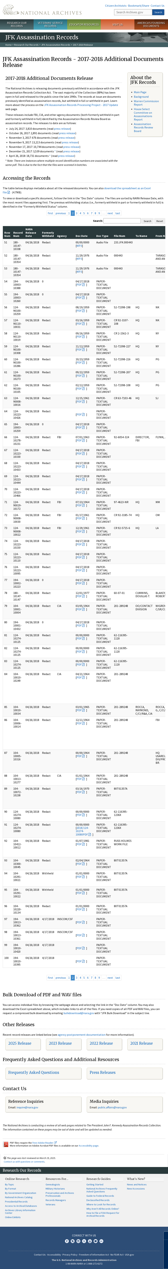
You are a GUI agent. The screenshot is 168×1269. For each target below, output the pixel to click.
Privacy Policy (70, 1254)
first (50, 213)
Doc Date (82, 236)
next (110, 213)
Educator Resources (84, 24)
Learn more (136, 1262)
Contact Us (157, 5)
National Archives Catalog (19, 1197)
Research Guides (98, 1179)
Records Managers (56, 1200)
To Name (141, 236)
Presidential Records (16, 1201)
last (117, 213)
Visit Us (117, 24)
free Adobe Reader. (44, 1142)
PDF (79, 284)
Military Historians (55, 1188)
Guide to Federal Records (100, 1195)
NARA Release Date (31, 232)
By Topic (9, 1184)
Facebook (67, 1241)
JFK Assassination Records (55, 44)
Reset (160, 221)
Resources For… (57, 1179)
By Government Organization (20, 1193)
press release (62, 128)
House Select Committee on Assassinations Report (143, 114)
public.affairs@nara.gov (112, 1107)
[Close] (164, 1235)
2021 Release (141, 1043)
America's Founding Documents (151, 24)
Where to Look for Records (101, 1204)
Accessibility (54, 1254)
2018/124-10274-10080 (82, 831)
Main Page (140, 92)
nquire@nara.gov (27, 1107)
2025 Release (19, 1043)
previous (61, 213)
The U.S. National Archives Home (42, 9)
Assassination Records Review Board (143, 127)
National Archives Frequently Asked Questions (101, 1190)
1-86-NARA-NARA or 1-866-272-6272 (84, 1263)
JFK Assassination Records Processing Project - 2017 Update (81, 105)
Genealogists (53, 1184)
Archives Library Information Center (20, 1212)
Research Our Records (17, 24)
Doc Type (102, 236)
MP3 (79, 246)
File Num (119, 236)
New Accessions (136, 1188)
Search (158, 12)
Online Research (17, 1179)
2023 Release (60, 1043)
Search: (98, 221)
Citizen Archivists (115, 5)
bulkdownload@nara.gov (78, 1013)
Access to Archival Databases (21, 1205)
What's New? (136, 1179)
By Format (10, 1188)
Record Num (18, 234)
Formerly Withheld (48, 234)
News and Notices (137, 1184)
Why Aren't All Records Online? (102, 1208)
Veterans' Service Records (50, 24)
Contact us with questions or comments (24, 1161)
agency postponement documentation (81, 1034)
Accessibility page (88, 1145)
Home (8, 44)
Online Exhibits (13, 1217)
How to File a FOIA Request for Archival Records (102, 1214)
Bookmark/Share (138, 5)
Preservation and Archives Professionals (60, 1194)
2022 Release (101, 1043)
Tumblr (84, 1241)
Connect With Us (84, 1235)
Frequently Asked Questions (33, 1072)
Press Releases (103, 1072)
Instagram (78, 1241)
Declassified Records (98, 1200)
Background (141, 96)
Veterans (50, 1204)
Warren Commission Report (146, 102)
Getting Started (94, 1184)
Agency (62, 236)
